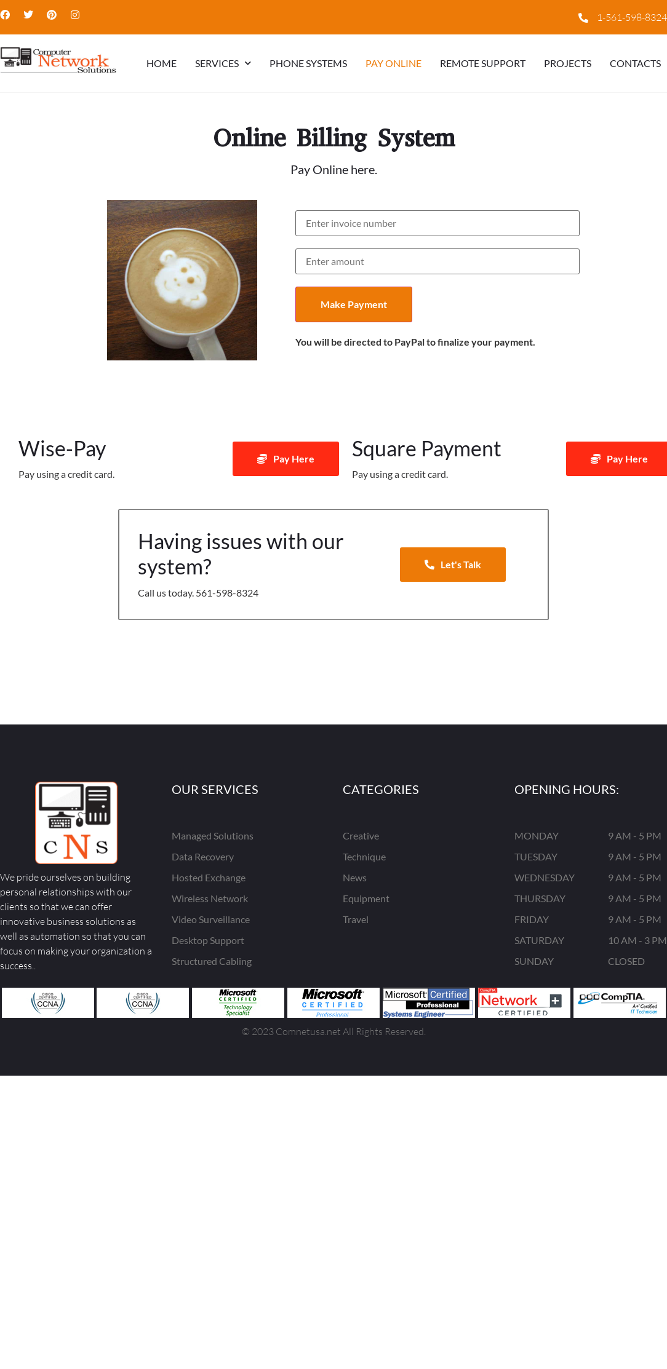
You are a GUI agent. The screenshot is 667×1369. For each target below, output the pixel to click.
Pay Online (393, 63)
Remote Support (482, 63)
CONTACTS (635, 63)
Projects (567, 63)
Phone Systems (308, 63)
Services (223, 63)
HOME (161, 63)
